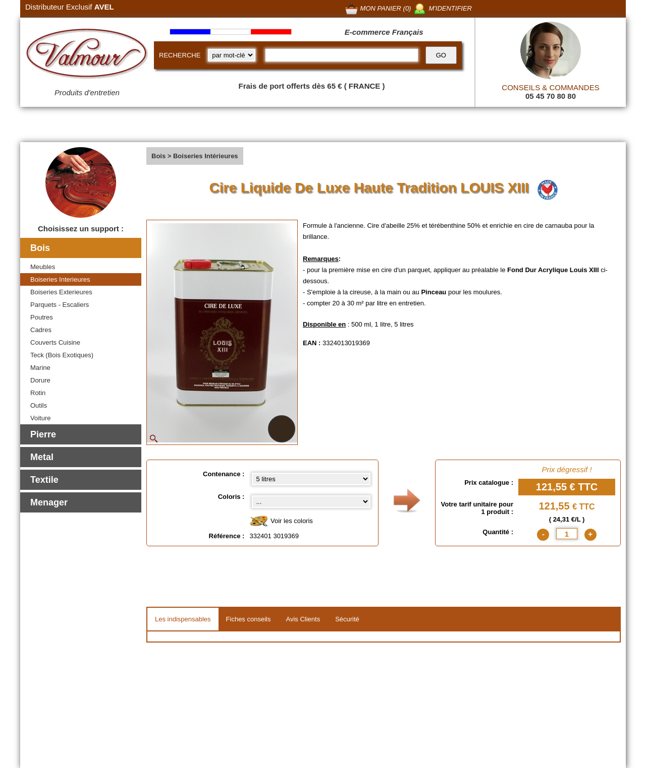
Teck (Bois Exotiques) (61, 355)
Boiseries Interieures (60, 279)
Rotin (37, 393)
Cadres (40, 330)
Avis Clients (303, 619)
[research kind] (231, 55)
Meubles (42, 267)
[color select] (311, 501)
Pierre (43, 434)
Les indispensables (183, 619)
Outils (38, 405)
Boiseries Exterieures (61, 292)
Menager (49, 502)
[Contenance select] (311, 479)
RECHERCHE (179, 55)
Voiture (40, 418)
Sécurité (347, 619)
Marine (40, 367)
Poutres (41, 317)
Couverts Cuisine (55, 342)
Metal (41, 457)
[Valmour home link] (87, 55)
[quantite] (566, 533)
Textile (44, 480)
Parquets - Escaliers (59, 304)
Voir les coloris (280, 521)
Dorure (40, 380)
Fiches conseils (248, 619)
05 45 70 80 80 (550, 96)
